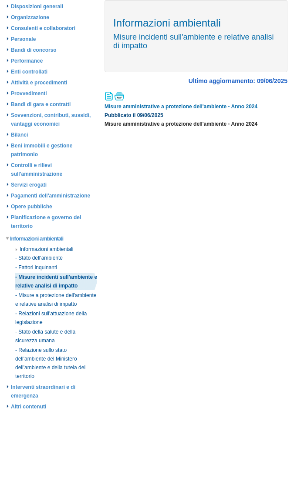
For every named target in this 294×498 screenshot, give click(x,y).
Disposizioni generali (37, 6)
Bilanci (19, 135)
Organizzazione (30, 17)
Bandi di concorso (34, 50)
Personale (23, 39)
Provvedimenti (29, 93)
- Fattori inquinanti (36, 267)
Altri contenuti (28, 407)
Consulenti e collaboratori (43, 28)
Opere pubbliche (31, 207)
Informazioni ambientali (35, 238)
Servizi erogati (29, 185)
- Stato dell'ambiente (39, 258)
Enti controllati (29, 72)
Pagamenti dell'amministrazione (50, 196)
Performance (27, 61)
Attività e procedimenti (39, 83)
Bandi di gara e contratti (41, 104)
